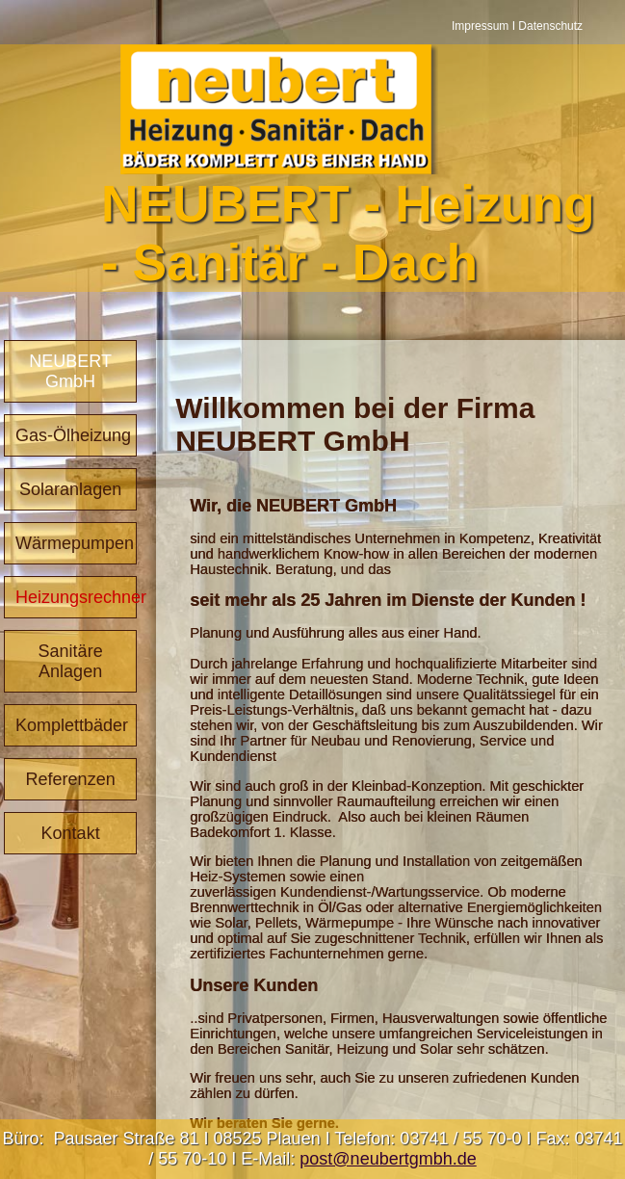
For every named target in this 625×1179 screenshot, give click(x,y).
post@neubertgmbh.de (387, 1158)
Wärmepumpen (74, 543)
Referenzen (71, 779)
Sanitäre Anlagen (71, 661)
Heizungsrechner (76, 597)
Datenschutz (550, 26)
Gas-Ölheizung (73, 435)
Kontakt (70, 833)
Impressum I (485, 26)
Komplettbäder (71, 725)
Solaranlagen (70, 489)
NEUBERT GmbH (70, 371)
